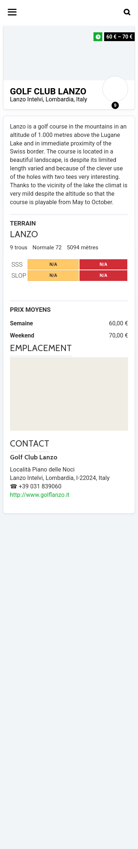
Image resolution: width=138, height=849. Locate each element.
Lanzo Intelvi (26, 99)
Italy (81, 99)
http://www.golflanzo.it (40, 494)
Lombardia (60, 99)
